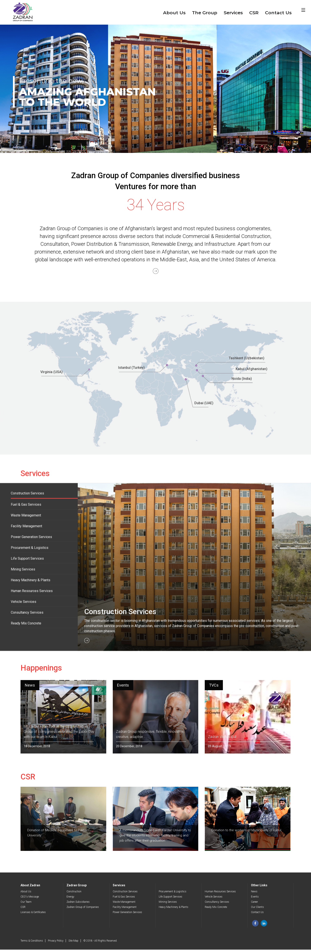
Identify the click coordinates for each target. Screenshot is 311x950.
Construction (74, 891)
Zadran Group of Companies (83, 907)
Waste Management (124, 902)
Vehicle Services (213, 897)
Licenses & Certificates (33, 912)
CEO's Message (30, 897)
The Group (204, 12)
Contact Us (278, 12)
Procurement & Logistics (172, 891)
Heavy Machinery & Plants (173, 907)
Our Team (26, 902)
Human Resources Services (220, 891)
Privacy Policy (55, 941)
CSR (254, 12)
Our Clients (257, 907)
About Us (174, 12)
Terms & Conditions (32, 941)
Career (254, 902)
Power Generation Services (127, 912)
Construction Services (125, 891)
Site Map (73, 941)
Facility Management (124, 907)
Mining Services (168, 902)
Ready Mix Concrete (216, 907)
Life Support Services (170, 897)
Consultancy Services (217, 902)
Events (255, 897)
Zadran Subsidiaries (78, 902)
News (254, 891)
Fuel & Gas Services (124, 897)
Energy (70, 897)
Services (233, 12)
